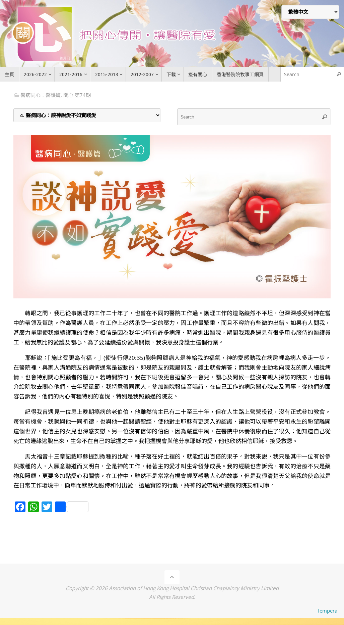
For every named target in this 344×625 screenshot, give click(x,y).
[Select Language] (310, 12)
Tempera (327, 610)
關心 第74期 (77, 95)
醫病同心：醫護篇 (40, 95)
